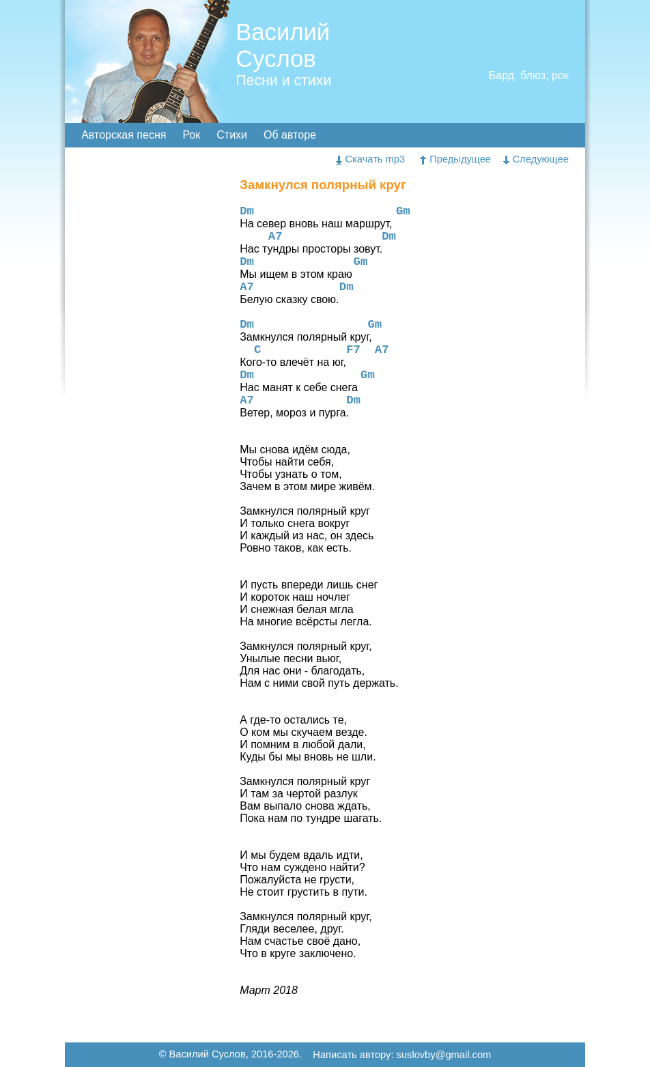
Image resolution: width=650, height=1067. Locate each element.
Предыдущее (455, 159)
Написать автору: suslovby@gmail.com (402, 1055)
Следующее (536, 159)
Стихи (231, 135)
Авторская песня (123, 135)
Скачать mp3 (371, 159)
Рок (191, 135)
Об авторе (290, 135)
